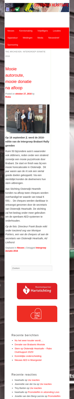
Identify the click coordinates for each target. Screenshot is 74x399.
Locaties (57, 31)
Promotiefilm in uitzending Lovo (43, 392)
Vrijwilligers (42, 31)
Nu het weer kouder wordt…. (29, 340)
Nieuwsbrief (53, 38)
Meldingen (27, 38)
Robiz (8, 97)
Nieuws (10, 31)
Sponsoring (12, 45)
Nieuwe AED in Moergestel (28, 360)
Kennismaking (25, 31)
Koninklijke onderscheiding (28, 356)
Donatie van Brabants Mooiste (30, 344)
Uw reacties (34, 380)
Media (40, 38)
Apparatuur (12, 38)
